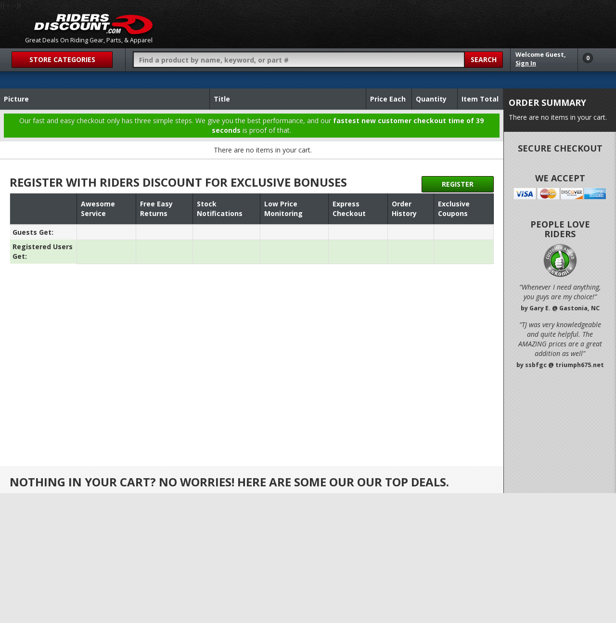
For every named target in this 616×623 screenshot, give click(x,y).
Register (458, 184)
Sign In (525, 63)
